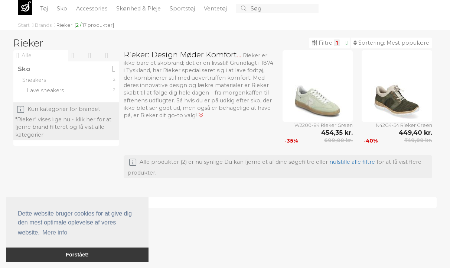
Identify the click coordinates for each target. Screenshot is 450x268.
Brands (44, 25)
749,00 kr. (418, 140)
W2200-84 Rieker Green (323, 125)
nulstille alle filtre (352, 162)
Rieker (64, 25)
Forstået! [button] (77, 255)
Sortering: (391, 42)
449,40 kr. (415, 132)
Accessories (92, 8)
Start (24, 25)
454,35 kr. (337, 132)
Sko (63, 8)
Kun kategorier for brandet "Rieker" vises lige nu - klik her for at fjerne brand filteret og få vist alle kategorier (63, 122)
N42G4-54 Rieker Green (404, 125)
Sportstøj (183, 8)
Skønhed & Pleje (139, 8)
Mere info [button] (54, 232)
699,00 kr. (338, 140)
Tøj (44, 8)
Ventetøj (216, 8)
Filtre (326, 42)
